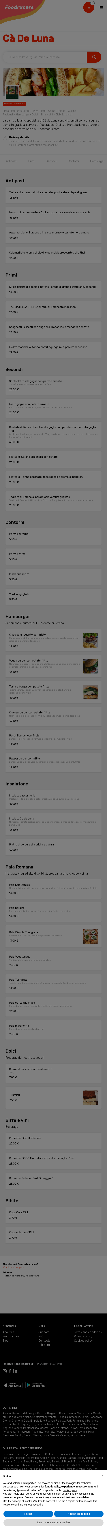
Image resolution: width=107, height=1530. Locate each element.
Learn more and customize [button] (53, 1522)
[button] (102, 1476)
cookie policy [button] (70, 1490)
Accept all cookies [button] (79, 1513)
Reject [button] (28, 1513)
